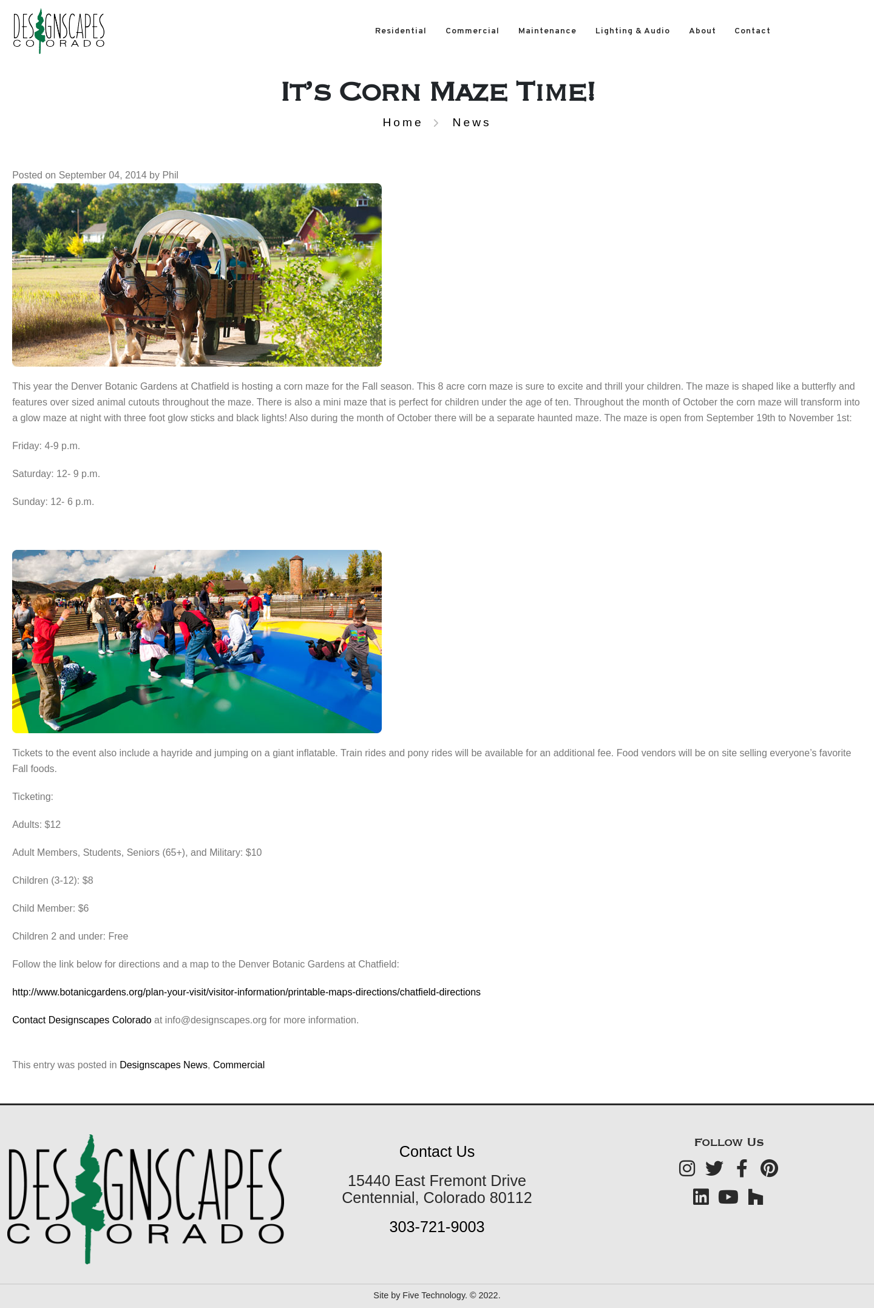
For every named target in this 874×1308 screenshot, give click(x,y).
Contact (752, 31)
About (702, 31)
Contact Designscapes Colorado (81, 1020)
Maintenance (547, 31)
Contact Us (437, 1151)
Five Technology (433, 1295)
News (472, 122)
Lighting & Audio (632, 31)
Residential (401, 31)
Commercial (472, 31)
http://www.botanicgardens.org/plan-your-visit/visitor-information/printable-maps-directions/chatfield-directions (246, 992)
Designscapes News (164, 1065)
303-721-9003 (437, 1226)
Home (402, 122)
